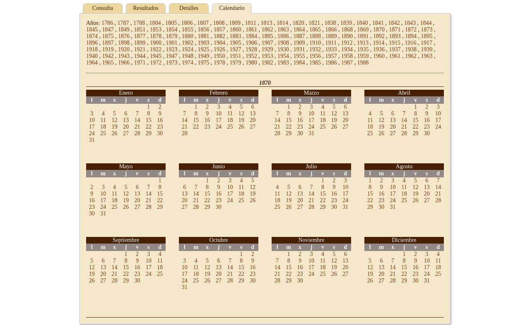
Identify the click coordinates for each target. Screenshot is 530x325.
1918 (92, 49)
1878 (155, 36)
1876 (124, 36)
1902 (187, 43)
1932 (315, 49)
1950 (219, 56)
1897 (108, 43)
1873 (427, 29)
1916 (410, 43)
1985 (315, 63)
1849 (124, 29)
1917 (426, 43)
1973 (172, 63)
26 (115, 133)
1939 (427, 49)
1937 (395, 49)
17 (92, 127)
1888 (315, 36)
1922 (155, 49)
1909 (299, 43)
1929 (267, 49)
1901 (172, 43)
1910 (315, 43)
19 (115, 127)
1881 (204, 36)
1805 (171, 23)
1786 (107, 23)
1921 (140, 49)
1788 (139, 23)
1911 (331, 43)
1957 (331, 56)
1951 (235, 56)
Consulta (102, 8)
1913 (363, 43)
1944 (140, 56)
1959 (363, 56)
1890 (347, 36)
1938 (411, 49)
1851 (140, 29)
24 (92, 133)
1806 (187, 23)
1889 (331, 36)
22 (149, 127)
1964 (92, 63)
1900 (155, 43)
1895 (427, 36)
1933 (331, 49)
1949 (204, 56)
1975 (204, 63)
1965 (108, 63)
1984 (299, 63)
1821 (314, 23)
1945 (155, 56)
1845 (92, 29)
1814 (282, 23)
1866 (331, 29)
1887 (299, 36)
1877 (140, 36)
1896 (92, 43)
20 (126, 127)
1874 (92, 36)
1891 (363, 36)
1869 (363, 29)
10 (92, 120)
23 (160, 127)
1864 (299, 29)
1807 (203, 23)
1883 (235, 36)
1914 (378, 43)
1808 (218, 23)
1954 (283, 56)
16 (160, 120)
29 (149, 133)
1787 (123, 23)
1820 (298, 23)
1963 (427, 56)
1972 (155, 63)
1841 (378, 23)
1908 (283, 43)
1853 (155, 29)
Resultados (145, 8)
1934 (347, 49)
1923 (172, 49)
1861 (251, 29)
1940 (92, 56)
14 (137, 120)
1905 (235, 43)
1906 (251, 43)
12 (115, 120)
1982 (267, 63)
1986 (331, 63)
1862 (267, 29)
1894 (411, 36)
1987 (347, 63)
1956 (315, 56)
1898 (124, 43)
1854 (172, 29)
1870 (379, 29)
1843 (410, 23)
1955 (299, 56)
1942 (108, 56)
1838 (330, 23)
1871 (395, 29)
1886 (283, 36)
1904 (219, 43)
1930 (283, 49)
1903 (204, 43)
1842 (394, 23)
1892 (379, 36)
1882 (219, 36)
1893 (395, 36)
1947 (172, 56)
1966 (124, 63)
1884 (251, 36)
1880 (187, 36)
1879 (172, 36)
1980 (251, 63)
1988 (363, 63)
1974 (187, 63)
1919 (108, 49)
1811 (250, 23)
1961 (395, 56)
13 (126, 120)
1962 (411, 56)
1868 (347, 29)
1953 (267, 56)
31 (92, 140)
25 (103, 133)
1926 (219, 49)
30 (160, 133)
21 (137, 127)
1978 (219, 63)
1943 (124, 56)
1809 (235, 23)
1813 (266, 23)
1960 (379, 56)
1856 (204, 29)
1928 (251, 49)
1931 (299, 49)
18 (103, 127)
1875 (108, 36)
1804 (155, 23)
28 (137, 133)
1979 (235, 63)
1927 (235, 49)
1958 (347, 56)
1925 (204, 49)
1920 (124, 49)
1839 (346, 23)
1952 (251, 56)
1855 (187, 29)
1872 (411, 29)
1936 (379, 49)
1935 (363, 49)
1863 (283, 29)
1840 (362, 23)
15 (149, 120)
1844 (425, 23)
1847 (108, 29)
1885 (267, 36)
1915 (394, 43)
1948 (187, 56)
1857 (219, 29)
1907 (267, 43)
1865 (315, 29)
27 (126, 133)
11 (103, 120)
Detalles (188, 8)
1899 (140, 43)
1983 (283, 63)
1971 (140, 63)
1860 (235, 29)
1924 (187, 49)
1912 (346, 43)
